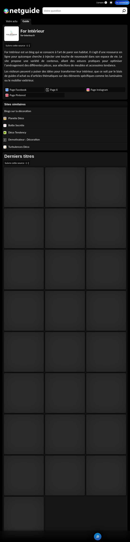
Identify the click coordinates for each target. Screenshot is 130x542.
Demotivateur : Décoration (21, 139)
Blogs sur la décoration (17, 111)
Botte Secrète (13, 125)
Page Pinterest (15, 95)
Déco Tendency (14, 132)
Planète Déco (13, 118)
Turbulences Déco (16, 147)
